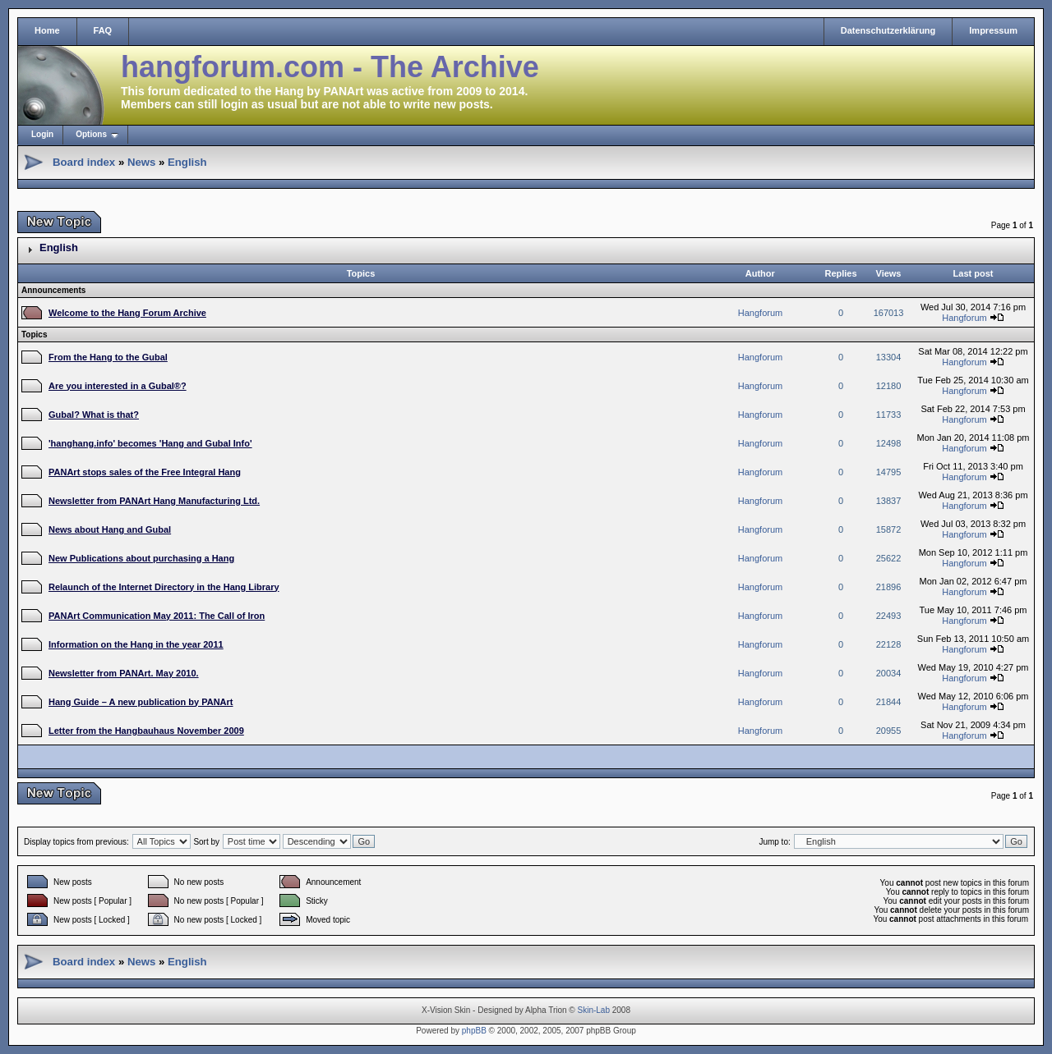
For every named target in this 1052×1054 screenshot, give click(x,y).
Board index (84, 162)
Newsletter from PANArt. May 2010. (123, 673)
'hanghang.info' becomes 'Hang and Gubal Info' (150, 443)
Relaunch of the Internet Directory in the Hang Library (163, 587)
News (141, 162)
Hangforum (760, 313)
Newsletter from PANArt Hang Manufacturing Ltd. (154, 501)
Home (47, 30)
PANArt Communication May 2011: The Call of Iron (156, 616)
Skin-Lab (594, 1010)
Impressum (993, 30)
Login (42, 134)
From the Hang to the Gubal (108, 357)
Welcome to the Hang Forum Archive (127, 313)
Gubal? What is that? (93, 414)
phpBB (474, 1030)
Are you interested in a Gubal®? (117, 386)
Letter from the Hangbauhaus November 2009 (146, 731)
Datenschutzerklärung (888, 30)
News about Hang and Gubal (109, 529)
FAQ (103, 30)
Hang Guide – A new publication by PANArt (140, 702)
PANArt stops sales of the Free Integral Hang (144, 472)
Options (91, 134)
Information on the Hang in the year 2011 (136, 644)
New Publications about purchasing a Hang (141, 558)
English (187, 162)
